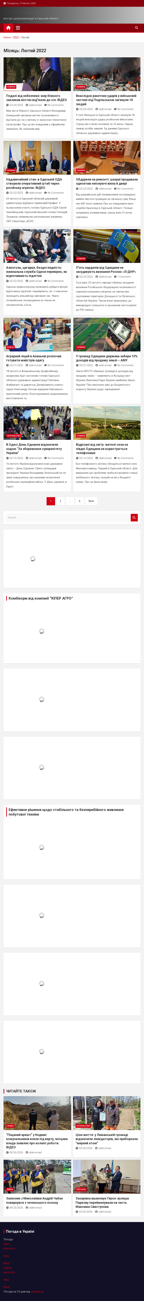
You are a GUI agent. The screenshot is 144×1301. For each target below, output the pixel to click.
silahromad (34, 105)
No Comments (56, 105)
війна (10, 1189)
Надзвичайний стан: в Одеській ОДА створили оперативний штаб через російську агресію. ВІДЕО (34, 183)
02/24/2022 (14, 105)
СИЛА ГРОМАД (22, 13)
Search (134, 517)
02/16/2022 (14, 458)
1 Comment (124, 276)
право (10, 259)
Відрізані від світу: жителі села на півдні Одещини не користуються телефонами (102, 449)
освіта (10, 347)
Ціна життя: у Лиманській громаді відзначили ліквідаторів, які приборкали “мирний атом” (107, 1139)
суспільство (14, 436)
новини (11, 87)
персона (81, 1189)
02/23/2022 (14, 192)
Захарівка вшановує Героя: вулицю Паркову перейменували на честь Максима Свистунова (102, 1202)
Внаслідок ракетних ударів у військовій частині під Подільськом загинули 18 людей (106, 100)
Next (91, 501)
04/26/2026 (14, 1152)
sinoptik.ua (37, 1291)
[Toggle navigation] (18, 28)
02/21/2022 (14, 365)
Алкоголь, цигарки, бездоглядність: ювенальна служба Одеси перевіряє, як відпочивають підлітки (36, 272)
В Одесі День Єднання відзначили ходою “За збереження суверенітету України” (34, 449)
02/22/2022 (14, 281)
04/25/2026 (14, 1207)
